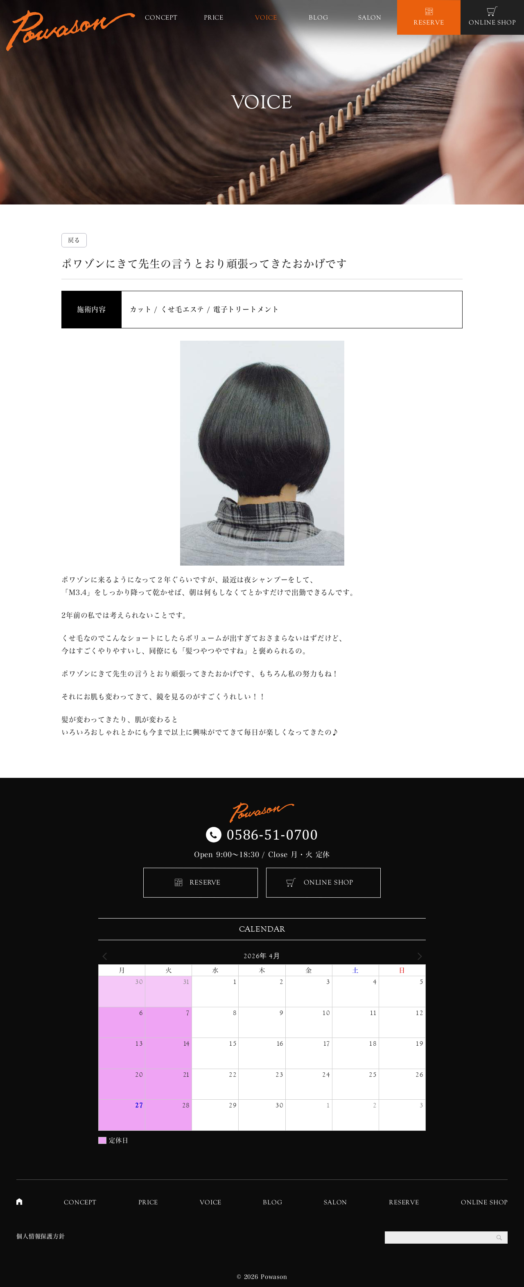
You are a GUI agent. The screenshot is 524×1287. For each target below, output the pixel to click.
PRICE (148, 1202)
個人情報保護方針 (40, 1236)
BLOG (272, 1202)
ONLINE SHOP (328, 882)
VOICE (210, 1202)
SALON (335, 1202)
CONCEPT (80, 1202)
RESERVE (205, 882)
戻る (74, 240)
